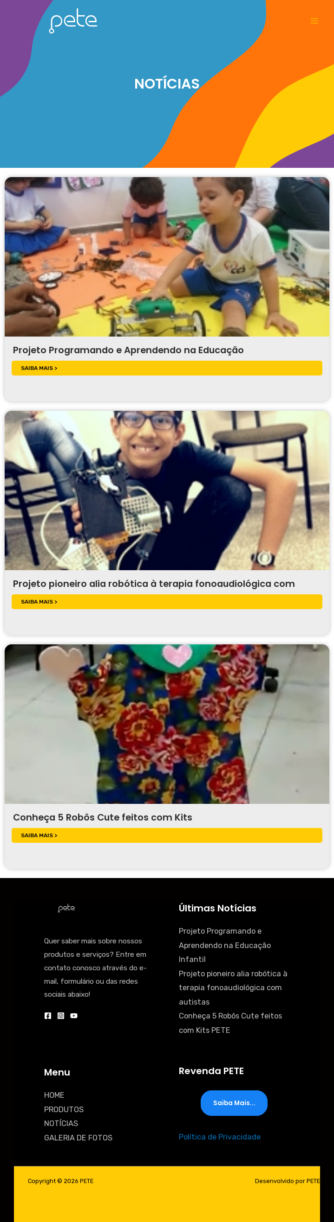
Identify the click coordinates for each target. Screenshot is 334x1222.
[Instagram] (61, 1015)
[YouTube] (74, 1015)
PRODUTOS (64, 1109)
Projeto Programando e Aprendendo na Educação (128, 350)
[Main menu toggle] (314, 21)
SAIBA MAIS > (39, 368)
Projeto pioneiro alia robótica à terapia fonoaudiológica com (154, 583)
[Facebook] (48, 1015)
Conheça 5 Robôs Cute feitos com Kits (102, 817)
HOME (54, 1095)
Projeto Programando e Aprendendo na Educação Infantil (225, 945)
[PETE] (73, 20)
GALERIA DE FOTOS (78, 1137)
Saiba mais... (234, 1103)
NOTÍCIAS (61, 1123)
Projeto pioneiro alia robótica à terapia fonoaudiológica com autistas (233, 987)
